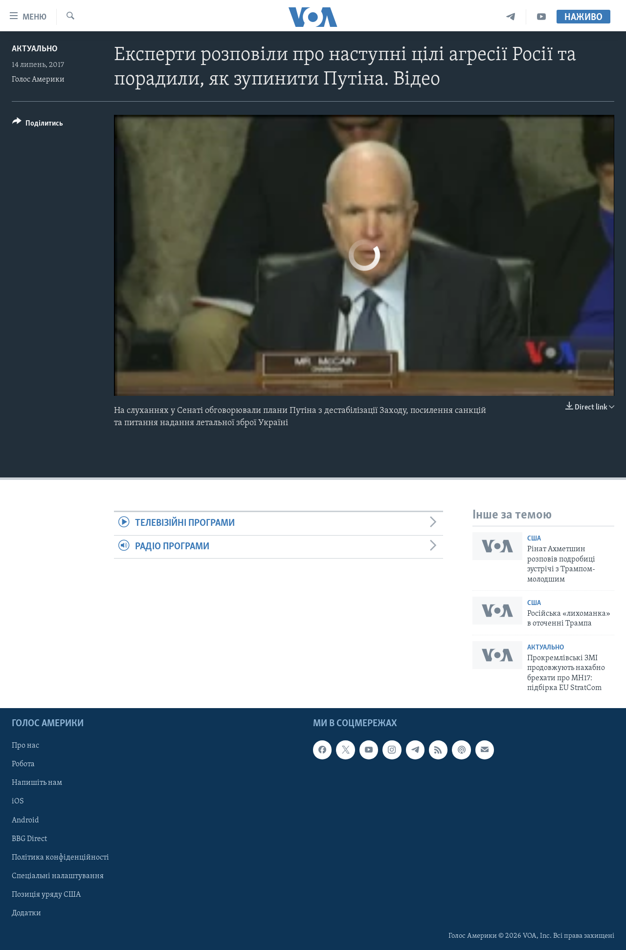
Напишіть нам (37, 783)
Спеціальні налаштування (58, 876)
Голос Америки (38, 80)
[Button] (37, 125)
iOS (18, 801)
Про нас (25, 746)
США (534, 538)
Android (25, 820)
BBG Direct (29, 838)
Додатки (26, 913)
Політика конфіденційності (60, 857)
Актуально (35, 49)
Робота (23, 764)
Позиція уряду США (46, 894)
